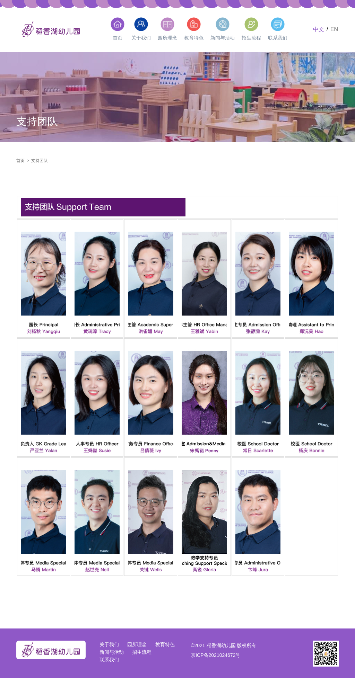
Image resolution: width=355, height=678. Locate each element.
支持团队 (39, 160)
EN (334, 29)
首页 (20, 160)
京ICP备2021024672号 (215, 655)
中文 (318, 29)
